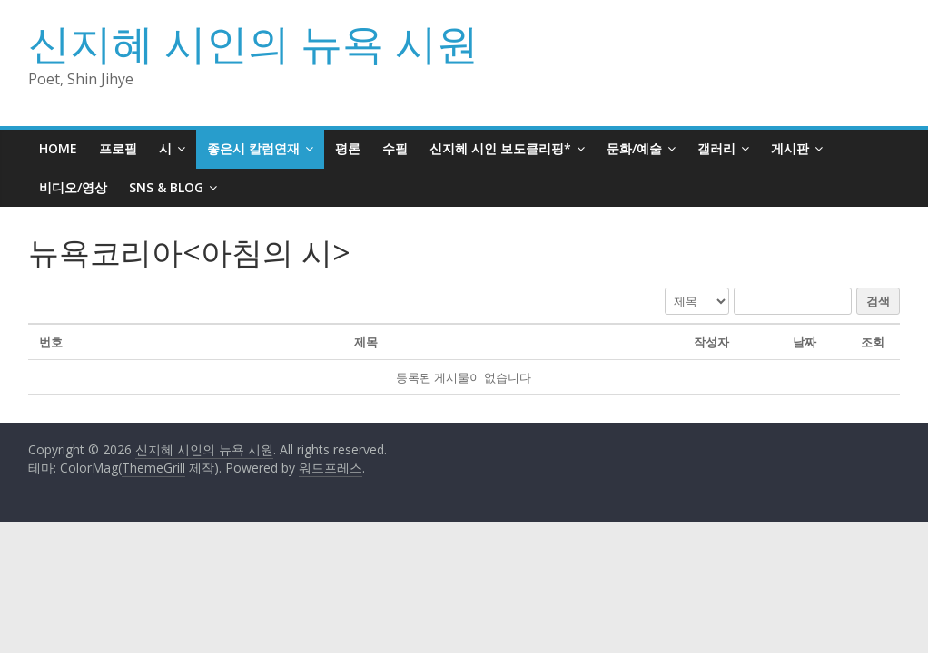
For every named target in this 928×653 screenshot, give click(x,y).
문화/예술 (634, 148)
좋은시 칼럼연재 (253, 148)
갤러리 (716, 148)
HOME (58, 148)
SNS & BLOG (166, 187)
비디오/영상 (73, 187)
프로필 (118, 148)
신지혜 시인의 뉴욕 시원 (253, 43)
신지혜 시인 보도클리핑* (500, 148)
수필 (395, 148)
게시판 (790, 148)
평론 (347, 148)
